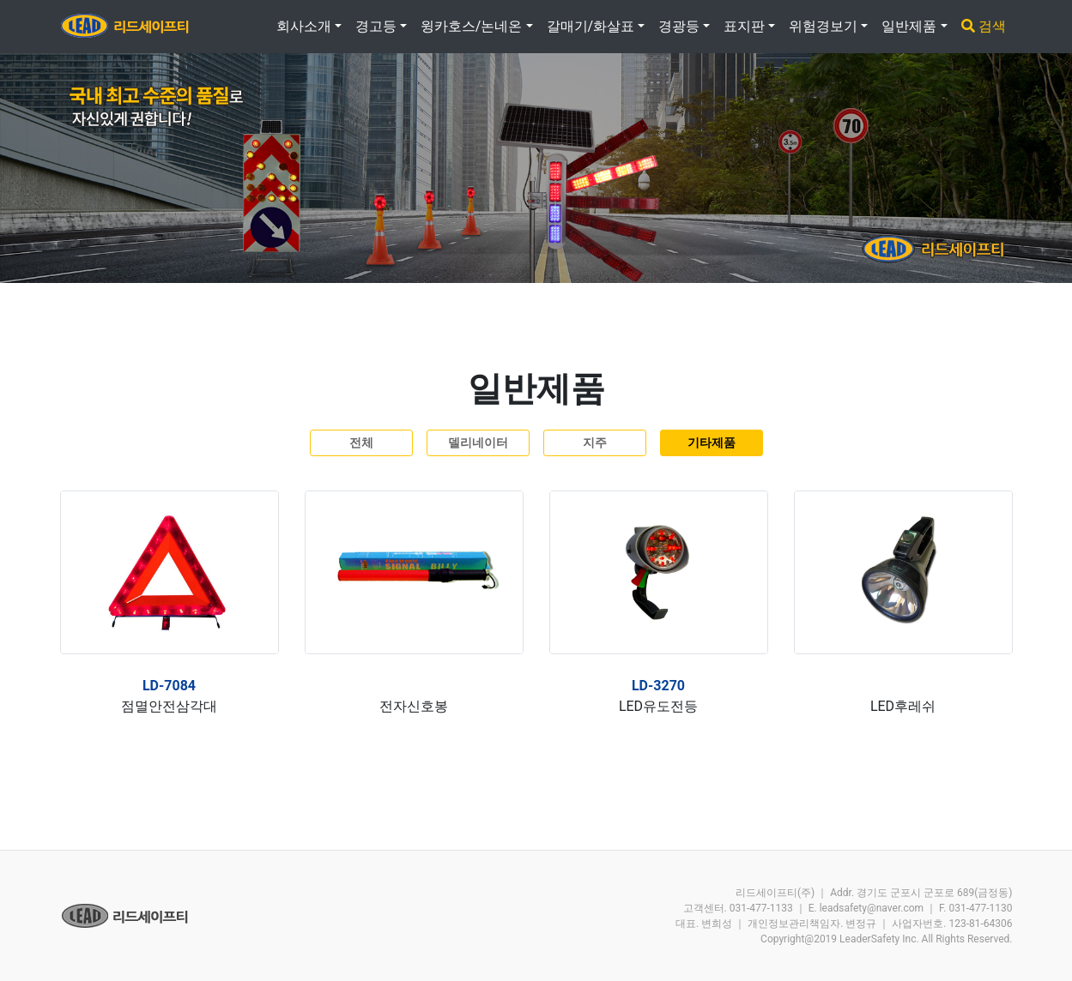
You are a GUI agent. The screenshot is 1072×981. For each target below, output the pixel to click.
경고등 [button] (376, 26)
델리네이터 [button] (478, 442)
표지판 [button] (744, 26)
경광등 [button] (679, 26)
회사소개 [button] (303, 26)
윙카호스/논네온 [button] (472, 26)
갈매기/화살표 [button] (591, 26)
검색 (983, 26)
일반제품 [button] (908, 26)
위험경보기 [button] (823, 26)
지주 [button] (595, 442)
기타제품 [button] (711, 442)
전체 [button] (361, 442)
